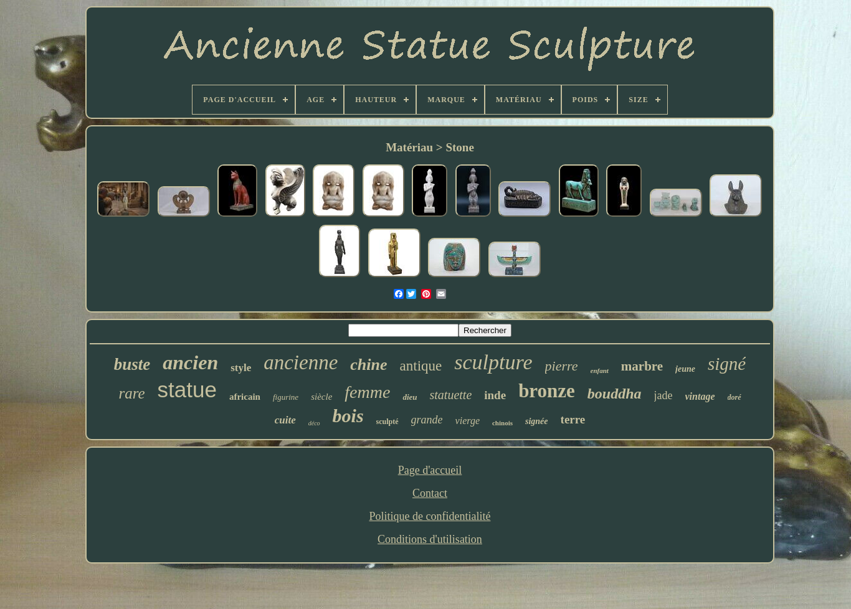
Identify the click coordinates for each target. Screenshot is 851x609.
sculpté (387, 421)
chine (368, 365)
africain (244, 397)
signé (727, 364)
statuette (451, 395)
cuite (285, 420)
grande (427, 419)
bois (348, 415)
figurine (285, 397)
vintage (700, 396)
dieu (409, 397)
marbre (642, 366)
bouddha (614, 393)
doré (734, 397)
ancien (190, 362)
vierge (467, 420)
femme (367, 392)
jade (663, 395)
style (241, 368)
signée (536, 421)
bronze (546, 391)
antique (421, 366)
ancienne (301, 362)
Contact (429, 493)
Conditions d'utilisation (430, 539)
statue (187, 389)
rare (131, 393)
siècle (321, 397)
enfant (600, 370)
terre (573, 419)
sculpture (493, 362)
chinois (502, 423)
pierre (561, 366)
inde (495, 395)
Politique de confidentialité (430, 516)
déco (314, 423)
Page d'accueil (430, 470)
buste (132, 364)
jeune (685, 369)
